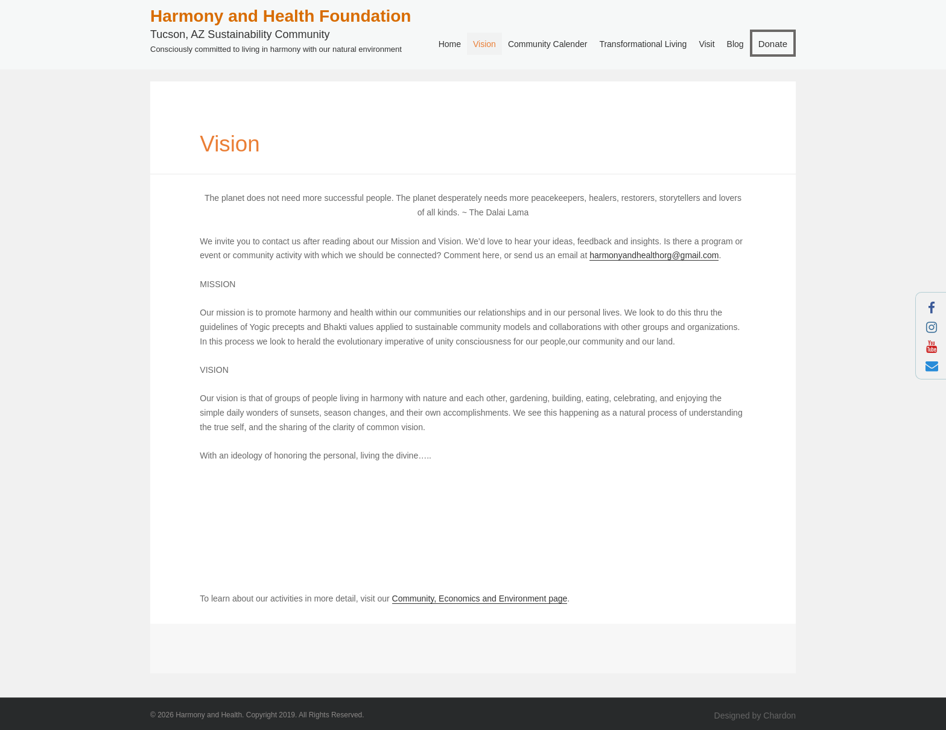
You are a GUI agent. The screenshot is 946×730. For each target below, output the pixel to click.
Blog (735, 44)
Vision (484, 44)
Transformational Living (643, 44)
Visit (706, 44)
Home (450, 44)
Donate (772, 44)
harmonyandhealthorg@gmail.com (654, 255)
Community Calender (548, 44)
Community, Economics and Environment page (480, 598)
